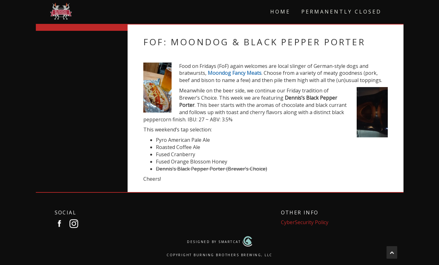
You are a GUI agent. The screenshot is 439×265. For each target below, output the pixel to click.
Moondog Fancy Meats (234, 72)
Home (280, 11)
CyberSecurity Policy (304, 222)
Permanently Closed (341, 11)
